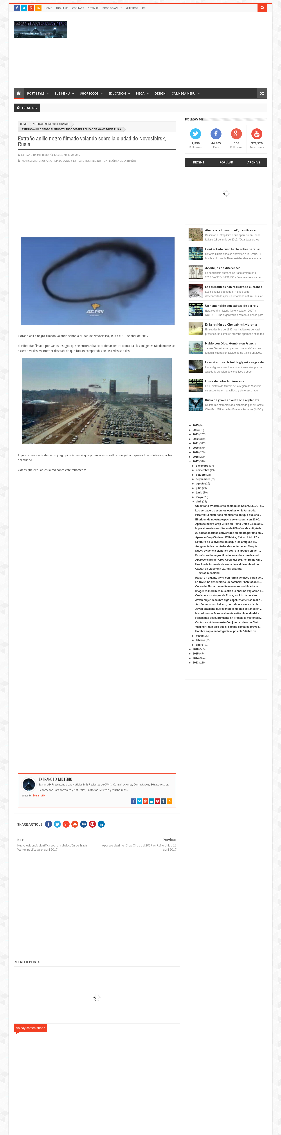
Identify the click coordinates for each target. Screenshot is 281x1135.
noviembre (202, 470)
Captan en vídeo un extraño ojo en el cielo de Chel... (227, 622)
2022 (196, 439)
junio (199, 492)
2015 (196, 653)
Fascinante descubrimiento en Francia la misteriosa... (228, 617)
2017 (196, 461)
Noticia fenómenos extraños (51, 124)
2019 (196, 452)
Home (48, 8)
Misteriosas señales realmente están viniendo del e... (228, 613)
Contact (78, 8)
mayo (199, 497)
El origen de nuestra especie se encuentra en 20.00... (228, 519)
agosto (200, 483)
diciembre (202, 465)
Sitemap (93, 8)
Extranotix (39, 795)
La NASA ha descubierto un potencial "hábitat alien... (228, 582)
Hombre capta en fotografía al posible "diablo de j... (227, 631)
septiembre (203, 479)
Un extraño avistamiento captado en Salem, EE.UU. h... (229, 505)
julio (198, 488)
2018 (196, 456)
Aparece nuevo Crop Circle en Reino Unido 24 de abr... (229, 523)
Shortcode (89, 93)
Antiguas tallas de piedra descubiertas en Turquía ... (227, 546)
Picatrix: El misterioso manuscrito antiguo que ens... (228, 514)
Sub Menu (62, 93)
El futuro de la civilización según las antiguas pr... (226, 541)
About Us (62, 8)
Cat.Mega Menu (183, 93)
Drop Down (110, 8)
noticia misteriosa (34, 160)
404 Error (132, 8)
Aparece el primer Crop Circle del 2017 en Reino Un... (228, 559)
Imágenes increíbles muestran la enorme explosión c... (229, 591)
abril (198, 501)
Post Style (35, 93)
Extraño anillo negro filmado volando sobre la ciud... (228, 555)
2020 (196, 447)
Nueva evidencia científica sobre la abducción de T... (228, 550)
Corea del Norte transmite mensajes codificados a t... (228, 586)
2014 (196, 658)
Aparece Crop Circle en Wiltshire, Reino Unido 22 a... (228, 537)
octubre (200, 474)
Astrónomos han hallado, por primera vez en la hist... (228, 604)
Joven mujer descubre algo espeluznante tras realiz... (228, 600)
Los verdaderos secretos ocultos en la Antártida (225, 510)
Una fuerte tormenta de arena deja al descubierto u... (228, 564)
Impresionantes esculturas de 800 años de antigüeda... (229, 528)
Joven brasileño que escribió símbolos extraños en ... (228, 608)
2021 (196, 443)
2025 (196, 425)
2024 (196, 430)
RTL (144, 8)
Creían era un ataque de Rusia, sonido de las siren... (227, 595)
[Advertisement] (187, 50)
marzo (200, 635)
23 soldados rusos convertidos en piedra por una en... (229, 532)
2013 (196, 662)
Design (160, 93)
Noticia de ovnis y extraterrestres (72, 160)
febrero (200, 640)
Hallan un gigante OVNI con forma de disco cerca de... (229, 577)
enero (199, 644)
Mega (140, 93)
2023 (196, 434)
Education (117, 93)
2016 (196, 649)
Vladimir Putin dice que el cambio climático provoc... (228, 626)
